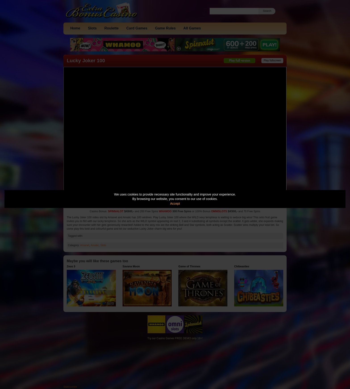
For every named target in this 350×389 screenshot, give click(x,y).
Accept (175, 203)
